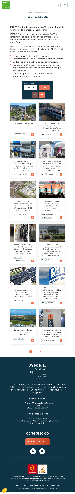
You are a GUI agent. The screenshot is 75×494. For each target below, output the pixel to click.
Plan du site (53, 490)
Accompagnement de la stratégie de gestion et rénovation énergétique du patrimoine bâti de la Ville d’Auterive (23, 250)
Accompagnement (48, 341)
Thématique (29, 84)
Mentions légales (24, 490)
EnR (15, 176)
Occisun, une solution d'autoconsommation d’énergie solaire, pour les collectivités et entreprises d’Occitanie (23, 293)
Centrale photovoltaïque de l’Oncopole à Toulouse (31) (23, 333)
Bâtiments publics (19, 133)
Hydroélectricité (47, 134)
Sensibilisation (46, 219)
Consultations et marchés (39, 487)
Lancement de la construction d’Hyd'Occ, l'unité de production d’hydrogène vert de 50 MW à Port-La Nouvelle (23, 207)
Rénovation (17, 130)
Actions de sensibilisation (49, 216)
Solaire (50, 261)
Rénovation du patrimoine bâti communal (23, 125)
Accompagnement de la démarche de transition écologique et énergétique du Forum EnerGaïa (52, 334)
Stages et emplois (21, 487)
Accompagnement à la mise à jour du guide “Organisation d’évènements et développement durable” (51, 207)
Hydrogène (22, 176)
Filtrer (44, 87)
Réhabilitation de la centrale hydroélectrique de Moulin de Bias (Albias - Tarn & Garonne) (51, 127)
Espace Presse (55, 487)
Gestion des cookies (39, 490)
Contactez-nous (36, 443)
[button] (4, 490)
